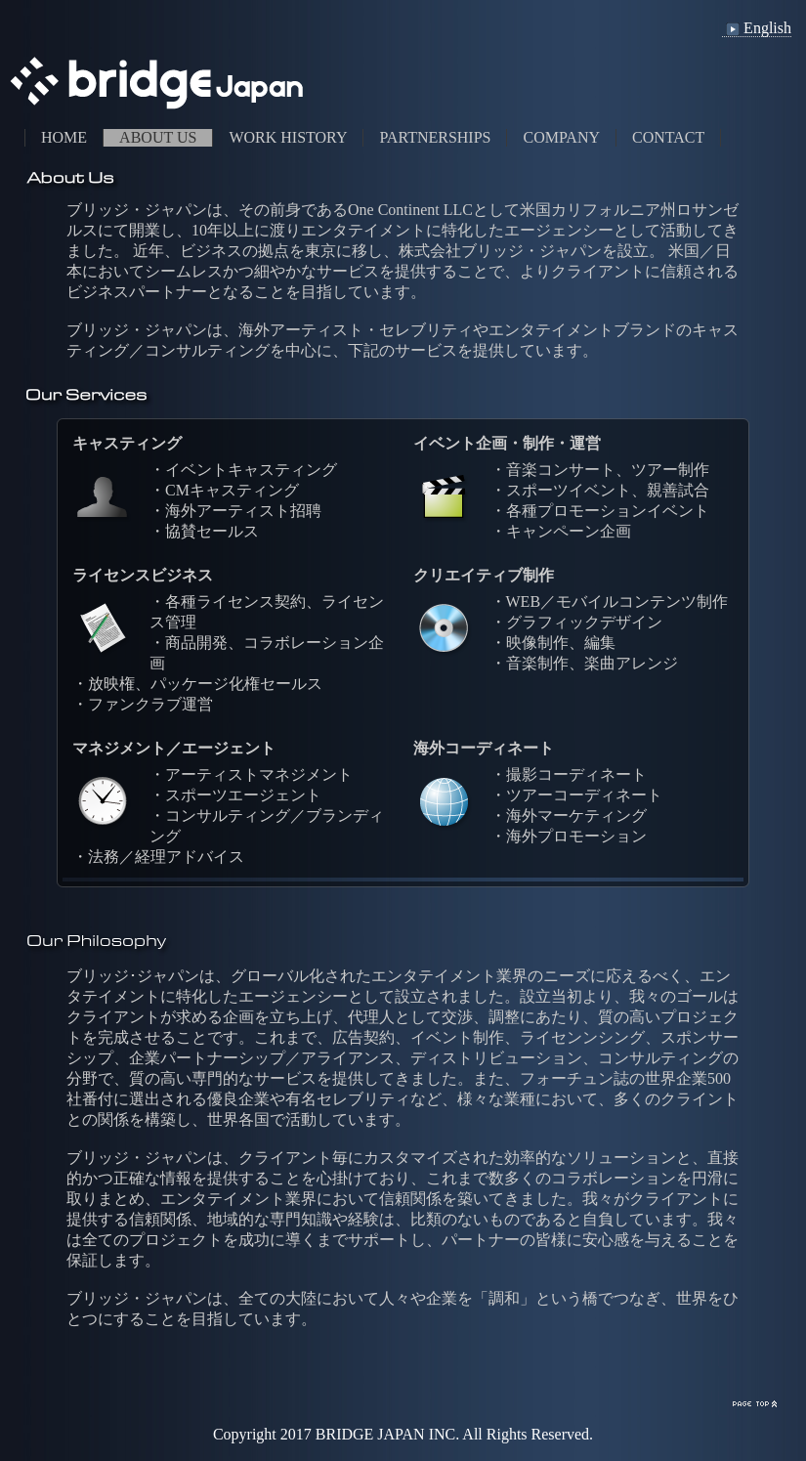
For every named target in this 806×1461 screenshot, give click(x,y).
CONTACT (668, 137)
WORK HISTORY (288, 137)
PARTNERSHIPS (434, 137)
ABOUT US (157, 137)
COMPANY (561, 137)
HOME (64, 137)
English (756, 28)
